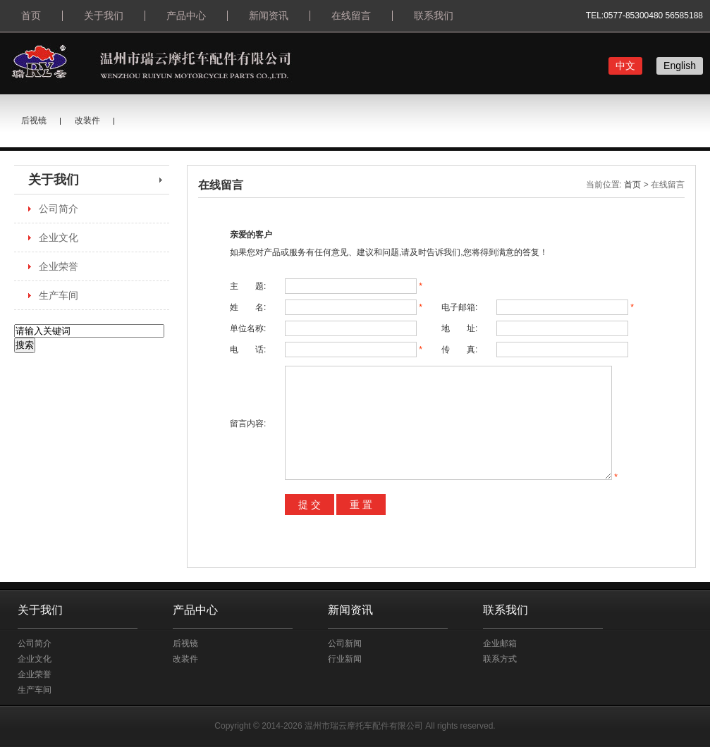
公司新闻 (345, 643)
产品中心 (186, 15)
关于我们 (103, 15)
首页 (31, 15)
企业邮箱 (500, 643)
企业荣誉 (58, 266)
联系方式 (500, 659)
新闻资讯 (268, 15)
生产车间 (58, 295)
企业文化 (58, 237)
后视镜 (34, 120)
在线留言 (351, 15)
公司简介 (58, 208)
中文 (625, 65)
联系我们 (433, 15)
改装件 (87, 120)
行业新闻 (345, 659)
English (679, 65)
